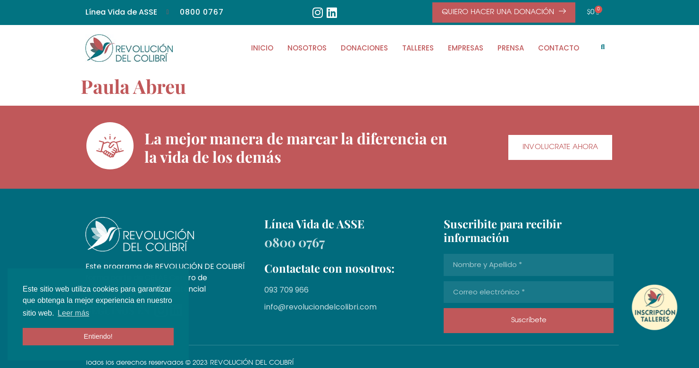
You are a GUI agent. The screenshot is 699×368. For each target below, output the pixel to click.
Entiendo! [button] (98, 336)
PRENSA (510, 48)
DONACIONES (364, 48)
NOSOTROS (307, 48)
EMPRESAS (465, 48)
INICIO (262, 48)
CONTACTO (558, 48)
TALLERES (418, 48)
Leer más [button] (73, 313)
